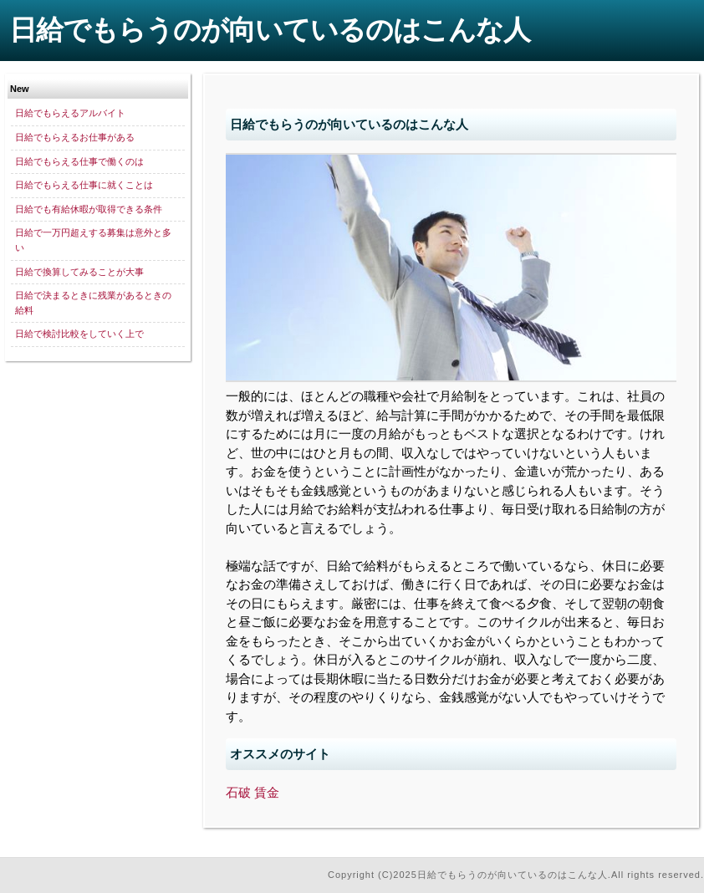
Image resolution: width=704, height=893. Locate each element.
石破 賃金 (252, 792)
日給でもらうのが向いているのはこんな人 (269, 29)
